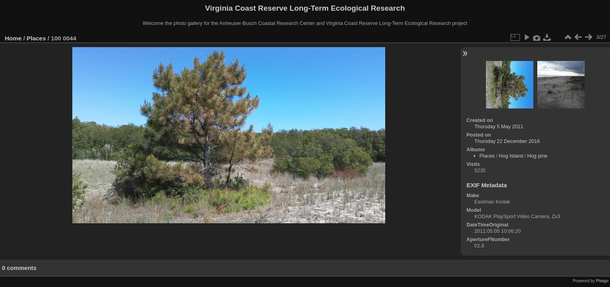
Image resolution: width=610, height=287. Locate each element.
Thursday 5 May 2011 (498, 126)
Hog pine (537, 156)
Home (13, 38)
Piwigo (602, 280)
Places (36, 38)
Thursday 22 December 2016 (507, 141)
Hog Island (511, 156)
